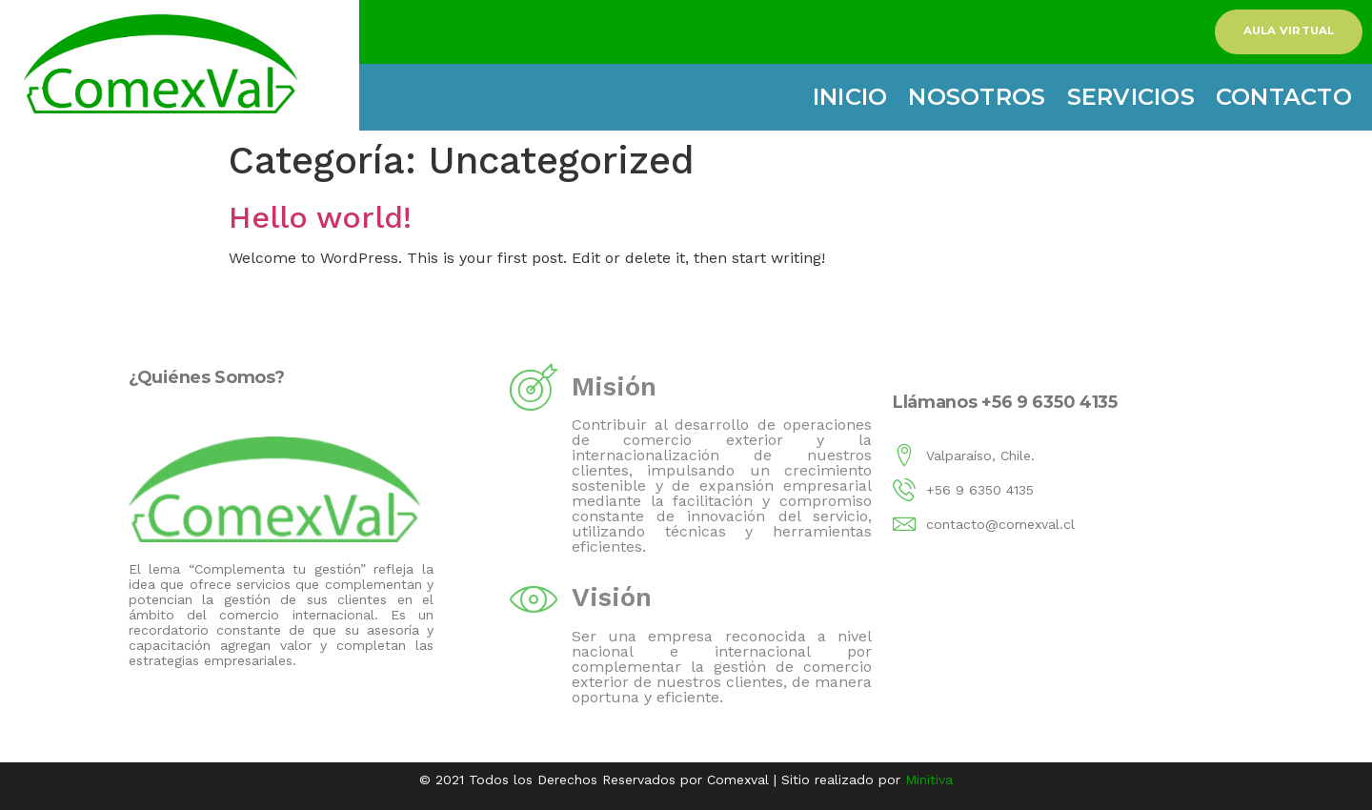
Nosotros (976, 97)
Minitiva (929, 779)
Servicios (1131, 97)
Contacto (1284, 97)
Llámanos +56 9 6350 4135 (1005, 402)
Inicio (850, 97)
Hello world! (320, 217)
